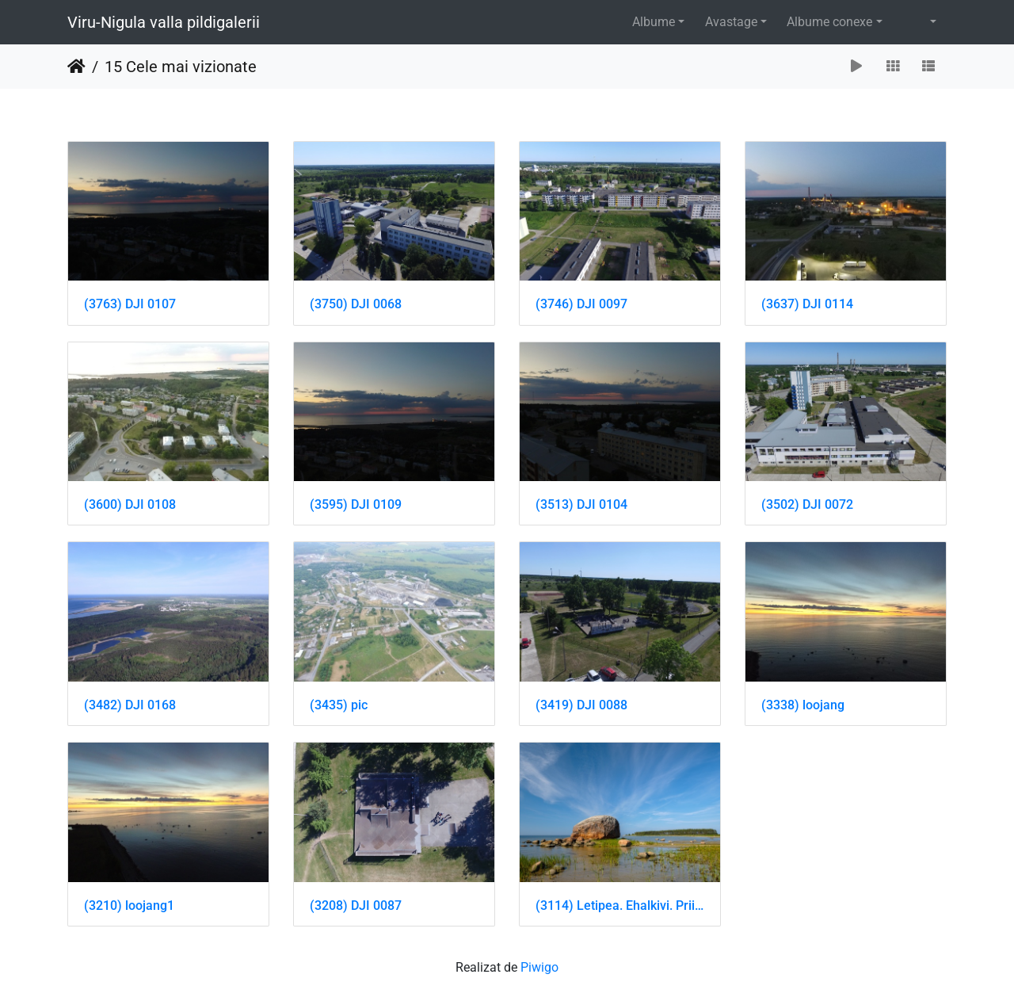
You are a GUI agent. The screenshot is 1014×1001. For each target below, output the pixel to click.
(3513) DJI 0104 (581, 504)
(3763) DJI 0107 (130, 303)
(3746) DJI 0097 (581, 303)
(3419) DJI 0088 (581, 705)
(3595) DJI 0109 (356, 504)
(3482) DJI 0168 (130, 705)
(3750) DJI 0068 (356, 303)
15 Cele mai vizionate (181, 66)
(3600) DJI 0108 (130, 504)
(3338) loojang (802, 705)
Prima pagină (76, 66)
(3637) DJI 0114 (807, 303)
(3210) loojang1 (129, 905)
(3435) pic (339, 705)
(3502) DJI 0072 (807, 504)
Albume (653, 21)
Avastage (731, 21)
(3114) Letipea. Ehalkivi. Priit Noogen (620, 905)
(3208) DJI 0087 (356, 905)
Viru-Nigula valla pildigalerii (163, 22)
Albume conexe (829, 21)
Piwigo (539, 967)
